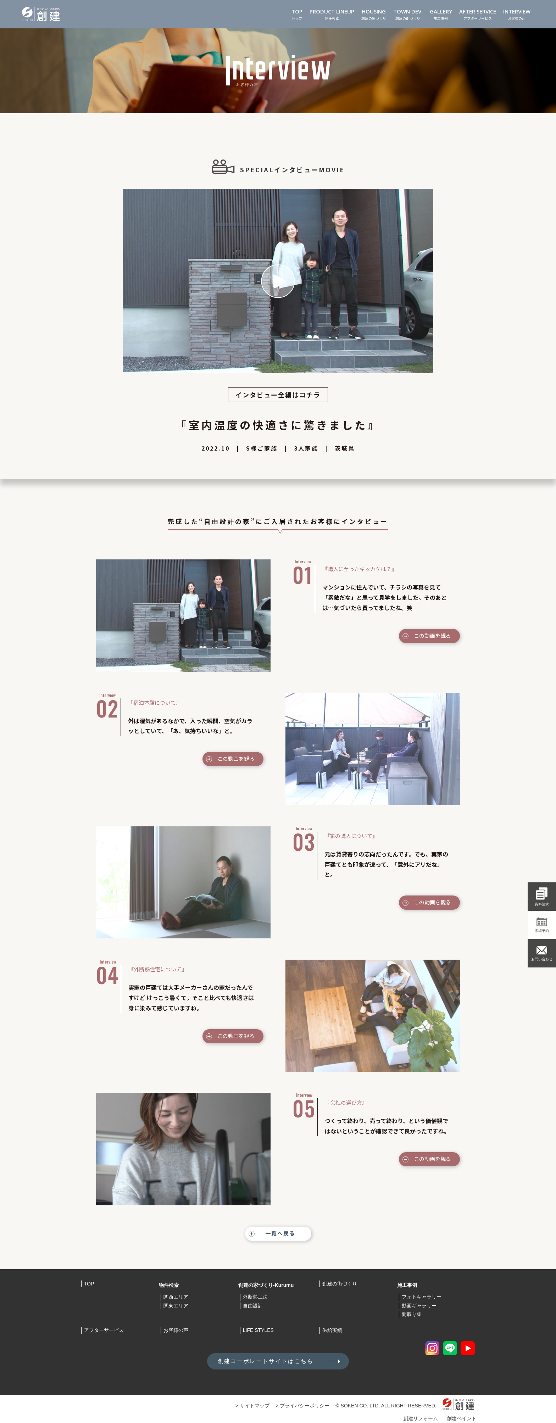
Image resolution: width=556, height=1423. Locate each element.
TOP (89, 1284)
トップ (296, 14)
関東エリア (175, 1305)
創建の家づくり (373, 14)
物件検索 (332, 14)
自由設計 (253, 1305)
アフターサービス (477, 14)
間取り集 (412, 1314)
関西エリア (175, 1297)
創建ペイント (462, 1418)
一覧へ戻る (280, 1233)
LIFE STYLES (258, 1330)
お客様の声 (516, 14)
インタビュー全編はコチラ (278, 394)
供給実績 (332, 1330)
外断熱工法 (255, 1297)
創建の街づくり (408, 14)
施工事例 (441, 14)
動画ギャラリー (419, 1305)
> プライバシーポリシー (302, 1405)
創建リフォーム (420, 1418)
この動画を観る (432, 635)
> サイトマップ (252, 1405)
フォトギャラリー (421, 1297)
